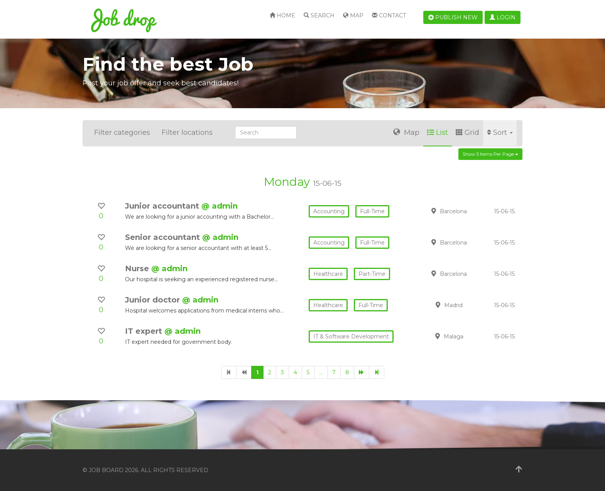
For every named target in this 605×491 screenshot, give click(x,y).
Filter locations (187, 132)
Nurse (138, 268)
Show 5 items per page (490, 154)
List (437, 132)
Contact (389, 15)
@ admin (219, 206)
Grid (467, 132)
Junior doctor (153, 299)
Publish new (453, 17)
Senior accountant (163, 237)
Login (502, 17)
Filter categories (122, 132)
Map (353, 15)
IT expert (144, 331)
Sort (500, 132)
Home (282, 15)
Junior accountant (163, 206)
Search (319, 15)
